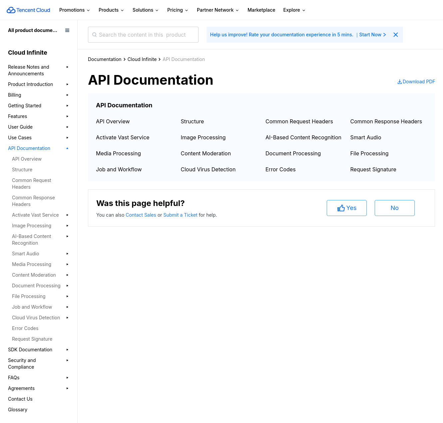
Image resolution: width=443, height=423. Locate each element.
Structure (22, 169)
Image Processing (203, 137)
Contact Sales (142, 215)
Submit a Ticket (181, 215)
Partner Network (218, 10)
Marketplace (261, 10)
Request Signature (32, 339)
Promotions (75, 10)
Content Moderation (206, 153)
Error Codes (25, 328)
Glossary (17, 409)
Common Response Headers (33, 201)
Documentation (105, 59)
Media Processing (118, 153)
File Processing (369, 153)
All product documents (34, 30)
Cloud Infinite (142, 59)
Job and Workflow (119, 169)
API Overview (27, 159)
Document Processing (293, 153)
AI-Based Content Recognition (303, 137)
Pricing (178, 10)
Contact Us (20, 399)
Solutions (146, 10)
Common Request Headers (31, 183)
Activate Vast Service (123, 137)
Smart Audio (365, 137)
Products (112, 10)
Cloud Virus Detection (208, 169)
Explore (294, 10)
